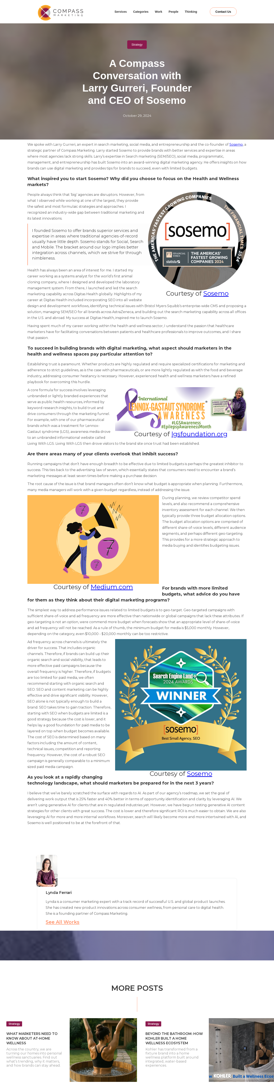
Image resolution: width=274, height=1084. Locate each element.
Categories (140, 11)
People (173, 11)
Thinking (191, 11)
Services (120, 11)
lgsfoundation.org (199, 434)
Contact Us (223, 11)
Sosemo (236, 145)
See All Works (62, 922)
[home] (71, 12)
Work (158, 11)
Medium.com (112, 587)
